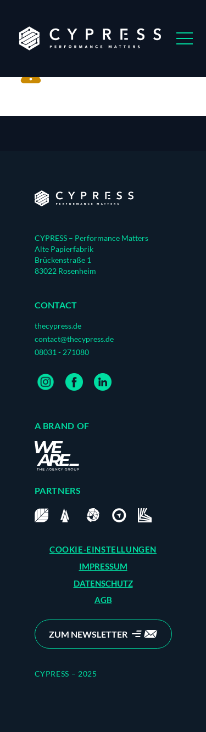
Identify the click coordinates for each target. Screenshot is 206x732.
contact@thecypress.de (74, 339)
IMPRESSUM (103, 566)
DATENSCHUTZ (103, 583)
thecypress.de (58, 325)
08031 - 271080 (62, 352)
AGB (103, 600)
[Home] (84, 198)
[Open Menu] (184, 38)
